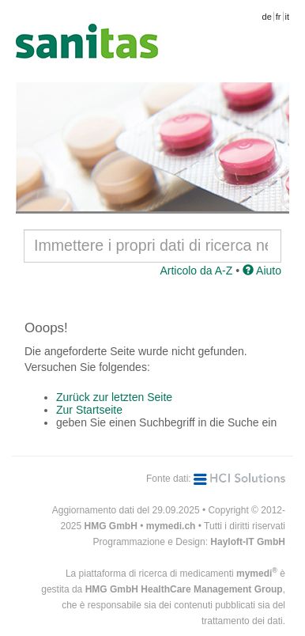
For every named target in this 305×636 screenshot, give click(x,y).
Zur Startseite (89, 409)
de (267, 16)
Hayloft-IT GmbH (247, 541)
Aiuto (262, 270)
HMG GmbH (111, 526)
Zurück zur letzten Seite (114, 397)
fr (278, 16)
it (287, 16)
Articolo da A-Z (196, 270)
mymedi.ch (171, 526)
